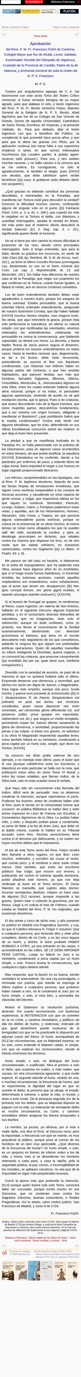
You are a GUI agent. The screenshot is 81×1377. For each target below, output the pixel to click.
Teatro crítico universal (66, 27)
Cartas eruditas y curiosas (46, 1240)
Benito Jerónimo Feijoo (15, 27)
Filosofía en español (19, 1251)
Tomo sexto (40, 36)
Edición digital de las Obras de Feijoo (48, 1237)
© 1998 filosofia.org (19, 1254)
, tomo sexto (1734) (57, 1254)
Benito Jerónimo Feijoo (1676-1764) (52, 1251)
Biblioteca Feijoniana (16, 1237)
